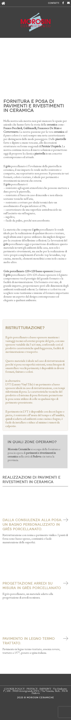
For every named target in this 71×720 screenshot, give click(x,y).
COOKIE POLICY (14, 688)
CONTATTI (53, 3)
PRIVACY (32, 688)
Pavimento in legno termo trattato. (29, 641)
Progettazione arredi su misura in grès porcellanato (32, 585)
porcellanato (44, 229)
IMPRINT (45, 688)
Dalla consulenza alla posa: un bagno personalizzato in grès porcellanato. (33, 524)
